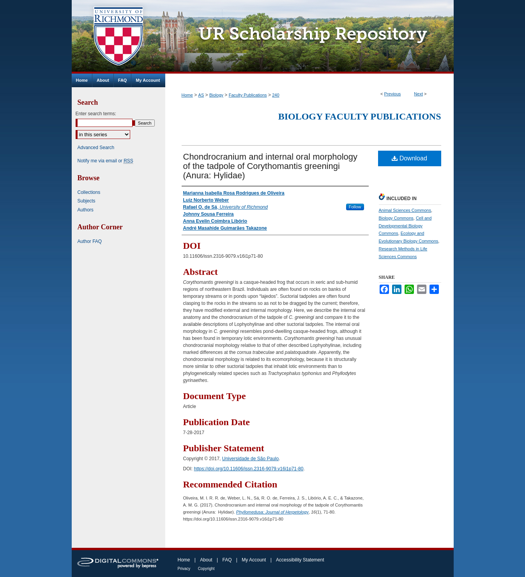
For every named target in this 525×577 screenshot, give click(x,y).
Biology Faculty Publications (359, 116)
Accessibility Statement (300, 560)
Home (187, 95)
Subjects (86, 201)
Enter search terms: (96, 113)
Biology (216, 95)
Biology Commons (396, 218)
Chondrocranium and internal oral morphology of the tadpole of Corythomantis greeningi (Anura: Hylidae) (270, 166)
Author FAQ (90, 241)
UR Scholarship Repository (309, 37)
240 (275, 95)
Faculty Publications (248, 95)
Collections (89, 192)
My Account (254, 560)
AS (201, 95)
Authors (86, 210)
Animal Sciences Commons (405, 210)
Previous (392, 93)
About (206, 560)
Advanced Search (96, 147)
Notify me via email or (105, 161)
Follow (355, 206)
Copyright (206, 568)
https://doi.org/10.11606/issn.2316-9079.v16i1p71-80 (249, 468)
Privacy (184, 568)
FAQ (227, 560)
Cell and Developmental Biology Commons (405, 226)
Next (418, 93)
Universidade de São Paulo (250, 458)
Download (409, 158)
